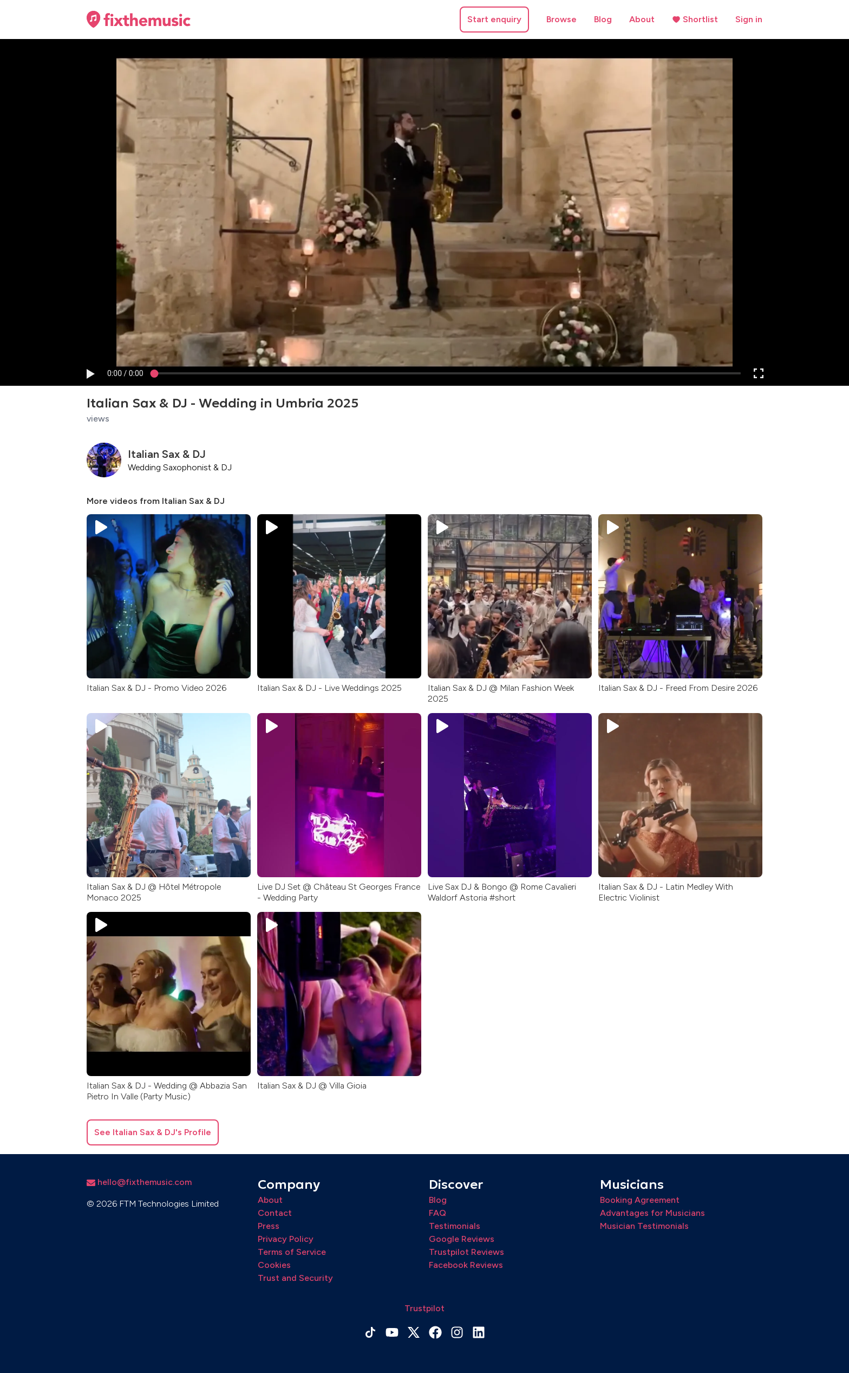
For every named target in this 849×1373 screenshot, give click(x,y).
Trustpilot (424, 1308)
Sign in (748, 19)
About (642, 19)
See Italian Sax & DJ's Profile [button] (152, 1132)
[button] (90, 373)
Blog (603, 19)
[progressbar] (125, 373)
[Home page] (139, 19)
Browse (561, 19)
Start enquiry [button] (494, 19)
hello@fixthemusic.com (139, 1182)
